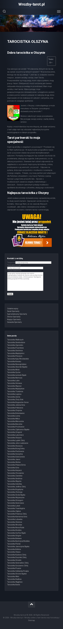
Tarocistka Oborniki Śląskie (17, 367)
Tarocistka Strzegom (15, 500)
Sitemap (31, 620)
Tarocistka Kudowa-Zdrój (16, 555)
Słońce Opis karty (13, 317)
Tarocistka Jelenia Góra (16, 405)
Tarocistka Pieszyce (14, 356)
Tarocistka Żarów (13, 397)
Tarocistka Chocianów (15, 473)
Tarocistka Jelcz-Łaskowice (17, 443)
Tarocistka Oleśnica (14, 522)
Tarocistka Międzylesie (15, 389)
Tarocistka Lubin (13, 381)
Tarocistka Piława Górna (16, 465)
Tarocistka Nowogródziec (16, 364)
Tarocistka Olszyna (14, 438)
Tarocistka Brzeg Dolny (16, 448)
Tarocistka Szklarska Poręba (18, 571)
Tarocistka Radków (14, 579)
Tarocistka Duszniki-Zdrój (16, 557)
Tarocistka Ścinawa (14, 383)
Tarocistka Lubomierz (15, 435)
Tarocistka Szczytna (15, 454)
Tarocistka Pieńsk (14, 544)
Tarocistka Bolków (14, 549)
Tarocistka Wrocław (14, 525)
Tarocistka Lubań (13, 506)
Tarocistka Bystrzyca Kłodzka (18, 541)
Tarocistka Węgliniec (15, 582)
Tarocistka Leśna (13, 416)
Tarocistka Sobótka (14, 484)
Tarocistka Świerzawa (15, 503)
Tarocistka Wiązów (14, 481)
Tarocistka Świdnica (14, 478)
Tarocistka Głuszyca (14, 446)
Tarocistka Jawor (13, 459)
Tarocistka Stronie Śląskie (17, 574)
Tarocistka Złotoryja (14, 492)
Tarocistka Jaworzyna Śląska (18, 546)
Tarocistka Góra (13, 468)
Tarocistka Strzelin (14, 560)
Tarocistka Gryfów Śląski (16, 533)
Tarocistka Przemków (15, 348)
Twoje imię (29, 262)
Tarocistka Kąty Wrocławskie (18, 359)
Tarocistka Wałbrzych (15, 340)
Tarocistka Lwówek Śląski (16, 375)
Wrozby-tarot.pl (31, 4)
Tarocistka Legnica (14, 394)
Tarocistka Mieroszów (15, 421)
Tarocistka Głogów (14, 536)
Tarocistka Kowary (14, 361)
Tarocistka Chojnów (14, 410)
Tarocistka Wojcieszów (15, 497)
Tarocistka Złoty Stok (15, 400)
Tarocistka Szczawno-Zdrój (17, 566)
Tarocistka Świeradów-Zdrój (17, 563)
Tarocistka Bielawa (14, 538)
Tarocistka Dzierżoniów (16, 457)
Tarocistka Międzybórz (15, 353)
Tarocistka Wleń (13, 576)
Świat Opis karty (13, 311)
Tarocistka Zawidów (14, 476)
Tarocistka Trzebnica (15, 391)
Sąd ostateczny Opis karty (17, 314)
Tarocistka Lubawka (14, 519)
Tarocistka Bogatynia (15, 489)
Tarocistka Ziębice (14, 511)
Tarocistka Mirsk (13, 370)
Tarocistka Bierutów (14, 424)
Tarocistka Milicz (13, 419)
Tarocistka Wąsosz (14, 386)
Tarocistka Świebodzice (16, 342)
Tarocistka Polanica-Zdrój (17, 514)
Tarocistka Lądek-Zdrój (16, 440)
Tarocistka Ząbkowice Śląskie (18, 430)
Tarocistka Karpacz (14, 470)
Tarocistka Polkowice (15, 408)
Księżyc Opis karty (14, 319)
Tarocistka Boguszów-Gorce (18, 402)
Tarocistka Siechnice (15, 351)
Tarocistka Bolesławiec (16, 413)
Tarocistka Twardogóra (16, 508)
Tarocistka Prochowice (15, 427)
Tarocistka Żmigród (14, 432)
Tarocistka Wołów (14, 462)
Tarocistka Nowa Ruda (15, 527)
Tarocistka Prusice (14, 568)
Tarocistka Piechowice (15, 451)
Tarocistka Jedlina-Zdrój (16, 487)
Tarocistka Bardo (13, 585)
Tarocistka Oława (13, 552)
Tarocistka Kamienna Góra (17, 517)
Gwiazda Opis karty (14, 322)
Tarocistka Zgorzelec (15, 345)
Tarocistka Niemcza (14, 378)
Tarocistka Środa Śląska (16, 495)
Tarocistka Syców (14, 372)
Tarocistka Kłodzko (14, 530)
